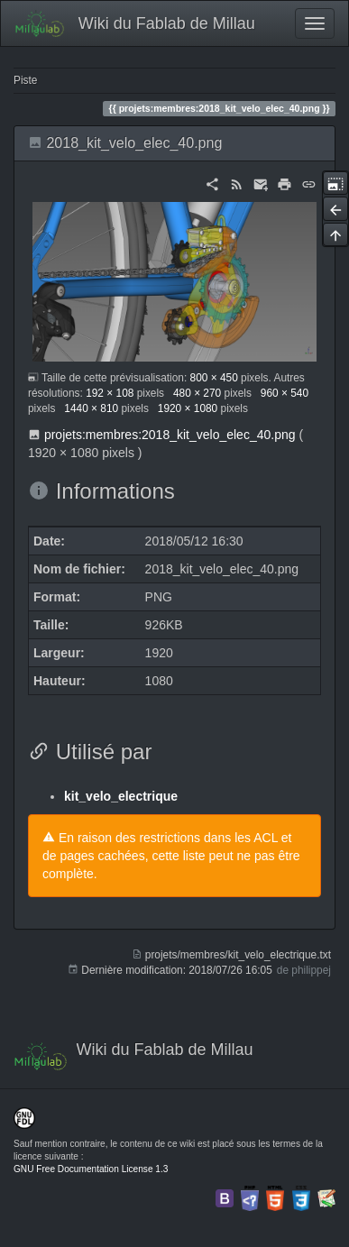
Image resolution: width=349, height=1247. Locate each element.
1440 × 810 (91, 408)
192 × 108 (109, 393)
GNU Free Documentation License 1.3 (91, 1169)
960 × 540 (284, 393)
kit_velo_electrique (121, 796)
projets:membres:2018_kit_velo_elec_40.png (170, 434)
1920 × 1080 (187, 408)
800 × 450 (214, 377)
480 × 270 (197, 393)
